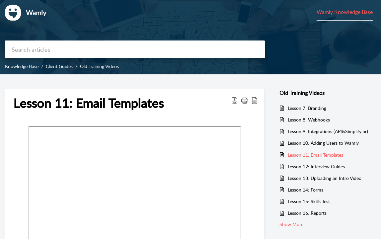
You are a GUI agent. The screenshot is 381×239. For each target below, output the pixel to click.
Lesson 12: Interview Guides (316, 166)
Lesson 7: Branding (307, 108)
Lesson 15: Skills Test (309, 201)
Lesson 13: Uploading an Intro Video (324, 178)
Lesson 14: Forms (305, 190)
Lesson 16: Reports (307, 213)
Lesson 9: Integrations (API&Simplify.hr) (328, 131)
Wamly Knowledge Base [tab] (345, 12)
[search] (135, 49)
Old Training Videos (99, 66)
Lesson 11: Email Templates (315, 155)
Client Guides (59, 66)
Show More (291, 224)
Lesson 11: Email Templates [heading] (88, 103)
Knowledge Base (21, 66)
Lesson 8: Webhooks (309, 120)
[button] (234, 100)
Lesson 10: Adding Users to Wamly (323, 143)
